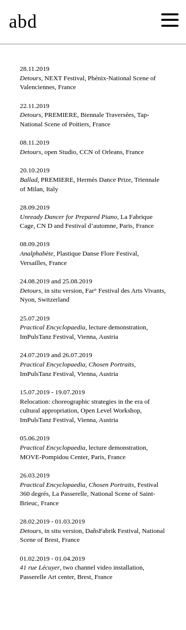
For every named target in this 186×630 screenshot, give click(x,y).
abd (23, 21)
